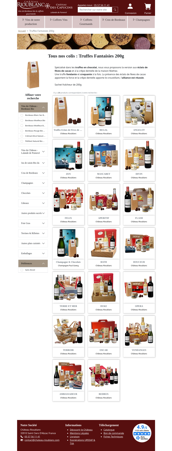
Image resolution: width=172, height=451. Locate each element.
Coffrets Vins (58, 19)
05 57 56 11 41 (102, 5)
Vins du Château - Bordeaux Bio (29, 107)
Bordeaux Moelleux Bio (35, 120)
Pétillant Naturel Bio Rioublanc (35, 141)
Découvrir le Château (81, 429)
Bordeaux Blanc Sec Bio (35, 115)
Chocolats (25, 193)
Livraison (74, 436)
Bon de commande (113, 433)
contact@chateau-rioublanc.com (42, 440)
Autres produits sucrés (31, 213)
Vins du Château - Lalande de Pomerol (30, 151)
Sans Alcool (30, 270)
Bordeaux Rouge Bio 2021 (35, 130)
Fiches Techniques (113, 436)
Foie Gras (25, 223)
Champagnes (141, 19)
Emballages (26, 253)
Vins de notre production (31, 21)
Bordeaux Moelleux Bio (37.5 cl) (35, 125)
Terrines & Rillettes (30, 233)
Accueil (22, 30)
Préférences (26, 263)
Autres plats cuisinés (30, 243)
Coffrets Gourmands (86, 21)
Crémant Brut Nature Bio (35, 136)
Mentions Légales (79, 433)
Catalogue (108, 429)
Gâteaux (25, 203)
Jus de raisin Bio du (30, 163)
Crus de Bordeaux (113, 19)
